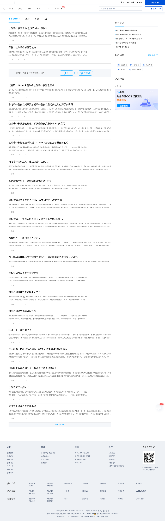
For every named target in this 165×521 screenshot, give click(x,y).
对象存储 (147, 65)
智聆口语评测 (135, 70)
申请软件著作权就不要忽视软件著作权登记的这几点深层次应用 (41, 104)
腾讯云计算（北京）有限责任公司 (68, 516)
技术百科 (10, 469)
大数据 (120, 499)
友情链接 (112, 463)
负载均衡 (50, 499)
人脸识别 (32, 491)
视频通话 (103, 491)
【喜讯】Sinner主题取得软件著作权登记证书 (31, 85)
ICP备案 (134, 65)
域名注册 (32, 483)
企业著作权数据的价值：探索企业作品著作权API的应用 (37, 123)
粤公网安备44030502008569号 (107, 514)
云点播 (121, 70)
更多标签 (153, 55)
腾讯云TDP (79, 463)
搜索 (139, 9)
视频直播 (50, 486)
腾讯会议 (50, 491)
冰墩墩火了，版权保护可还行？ (25, 238)
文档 (122, 2)
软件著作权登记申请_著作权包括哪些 (28, 28)
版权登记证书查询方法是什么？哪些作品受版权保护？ (36, 219)
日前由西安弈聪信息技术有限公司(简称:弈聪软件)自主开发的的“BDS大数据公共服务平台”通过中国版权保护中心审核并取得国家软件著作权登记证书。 (60, 261)
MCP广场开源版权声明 (116, 466)
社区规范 (112, 453)
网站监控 (32, 501)
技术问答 (10, 456)
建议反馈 (130, 2)
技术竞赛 (44, 463)
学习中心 (10, 466)
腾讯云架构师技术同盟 (82, 456)
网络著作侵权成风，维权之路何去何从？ (29, 161)
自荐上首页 (45, 459)
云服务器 (122, 65)
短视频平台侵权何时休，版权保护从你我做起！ (33, 368)
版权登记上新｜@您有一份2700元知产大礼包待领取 (35, 200)
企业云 (66, 491)
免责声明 (112, 456)
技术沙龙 (10, 459)
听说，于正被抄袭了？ (20, 330)
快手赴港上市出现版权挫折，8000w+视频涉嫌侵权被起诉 (38, 349)
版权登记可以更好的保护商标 (23, 273)
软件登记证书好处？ (19, 387)
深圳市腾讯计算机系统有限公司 (58, 514)
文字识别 (85, 499)
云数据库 (121, 483)
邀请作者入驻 (45, 456)
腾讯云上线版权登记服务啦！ (23, 406)
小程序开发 (140, 499)
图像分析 (121, 491)
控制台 (139, 2)
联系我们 (112, 459)
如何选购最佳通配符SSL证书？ (24, 292)
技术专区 (10, 473)
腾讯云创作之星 (80, 459)
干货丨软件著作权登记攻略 (22, 47)
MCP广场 (58, 8)
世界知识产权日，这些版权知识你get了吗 (30, 180)
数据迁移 (50, 501)
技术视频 (10, 463)
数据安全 (32, 499)
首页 (4, 9)
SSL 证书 (32, 493)
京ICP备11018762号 (101, 516)
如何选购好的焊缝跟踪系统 (22, 311)
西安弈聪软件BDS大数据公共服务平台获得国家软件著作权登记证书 (43, 257)
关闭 (156, 91)
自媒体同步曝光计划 (48, 453)
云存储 (31, 486)
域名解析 (139, 483)
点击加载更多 (59, 424)
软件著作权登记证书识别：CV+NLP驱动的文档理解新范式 (38, 142)
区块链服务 (68, 483)
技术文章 (10, 453)
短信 (66, 499)
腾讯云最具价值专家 (82, 453)
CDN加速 (85, 491)
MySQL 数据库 (141, 491)
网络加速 (103, 483)
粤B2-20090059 (88, 514)
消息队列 (85, 483)
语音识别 (50, 493)
